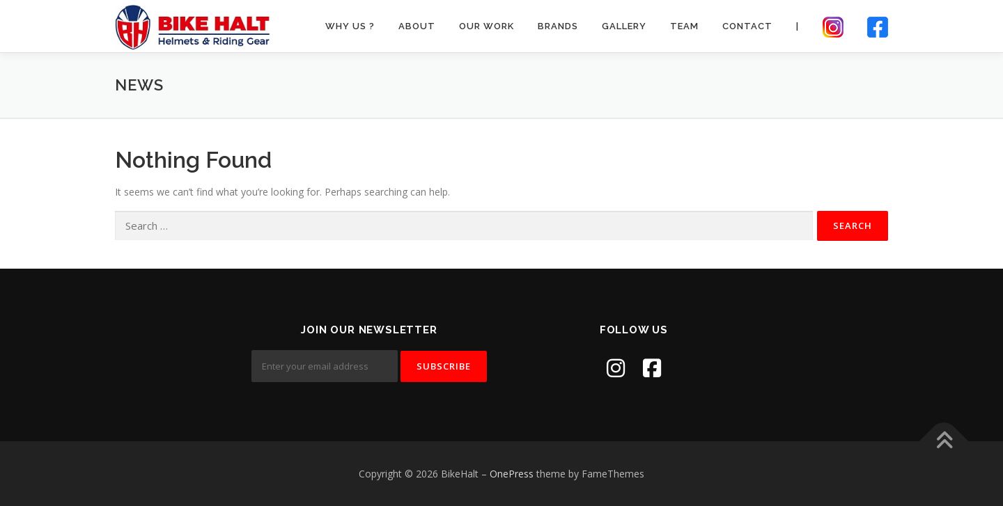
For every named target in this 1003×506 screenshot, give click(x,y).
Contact (747, 26)
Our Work (486, 26)
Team (684, 26)
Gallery (624, 26)
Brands (558, 26)
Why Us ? (350, 26)
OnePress (512, 473)
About (416, 26)
